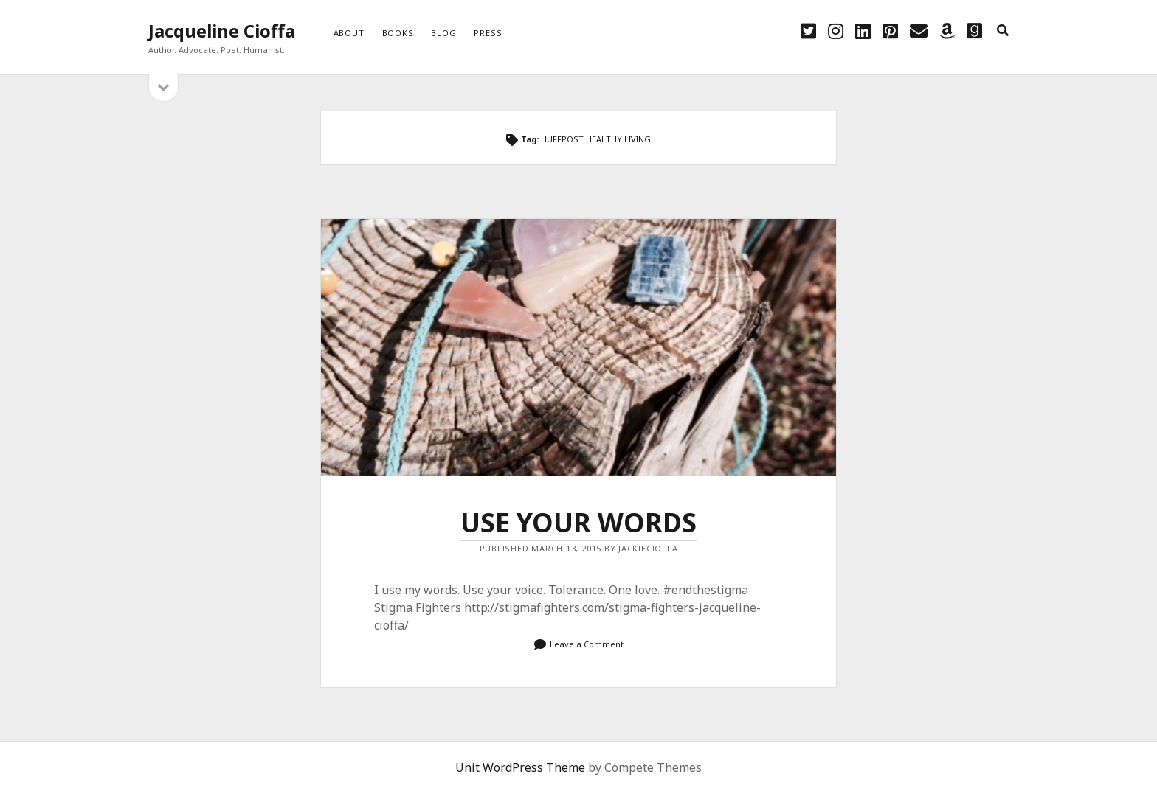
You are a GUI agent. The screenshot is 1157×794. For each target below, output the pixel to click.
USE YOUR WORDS (578, 347)
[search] (1003, 31)
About (349, 32)
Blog (443, 32)
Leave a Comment (587, 644)
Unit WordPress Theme (520, 767)
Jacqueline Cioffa (221, 30)
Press (488, 32)
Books (398, 32)
